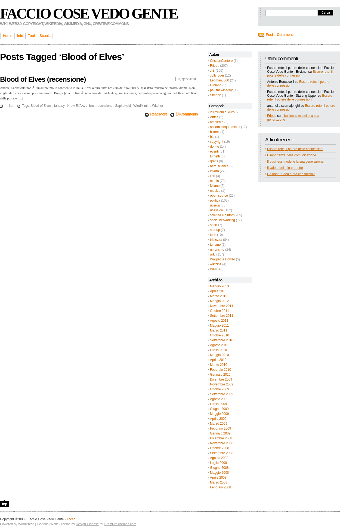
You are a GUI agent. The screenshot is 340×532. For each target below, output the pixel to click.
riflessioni (217, 210)
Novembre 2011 (221, 306)
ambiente (216, 122)
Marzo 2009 (218, 423)
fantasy (59, 106)
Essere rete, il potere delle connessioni (300, 73)
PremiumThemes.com (120, 524)
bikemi (215, 132)
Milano (215, 186)
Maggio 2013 (219, 286)
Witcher (157, 106)
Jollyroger (217, 75)
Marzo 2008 (218, 482)
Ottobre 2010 (219, 335)
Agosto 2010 (219, 345)
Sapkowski (123, 106)
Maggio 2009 (219, 414)
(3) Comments (187, 114)
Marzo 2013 (218, 296)
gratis (214, 161)
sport (213, 225)
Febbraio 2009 (220, 428)
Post (269, 34)
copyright (216, 142)
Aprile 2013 (218, 291)
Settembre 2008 (221, 453)
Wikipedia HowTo (222, 259)
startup (215, 230)
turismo (215, 245)
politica (215, 200)
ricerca (215, 205)
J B (212, 70)
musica (215, 191)
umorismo (217, 249)
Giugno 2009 (219, 409)
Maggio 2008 (219, 473)
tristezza (216, 240)
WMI (213, 269)
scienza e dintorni (222, 215)
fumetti (215, 156)
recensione (105, 106)
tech (213, 235)
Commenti (285, 34)
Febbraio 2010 (220, 370)
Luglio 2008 (218, 463)
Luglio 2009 (218, 404)
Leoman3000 (219, 80)
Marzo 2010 (218, 365)
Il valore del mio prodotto (285, 168)
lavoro (214, 171)
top (4, 504)
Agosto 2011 (219, 321)
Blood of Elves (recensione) (43, 79)
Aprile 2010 (218, 360)
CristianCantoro (221, 61)
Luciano (215, 85)
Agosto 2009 (219, 399)
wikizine (215, 264)
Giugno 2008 (219, 468)
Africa (214, 117)
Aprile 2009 (218, 419)
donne (214, 146)
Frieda (214, 66)
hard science (219, 166)
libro (91, 106)
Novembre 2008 (221, 443)
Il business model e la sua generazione (295, 161)
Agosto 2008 (219, 458)
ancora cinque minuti (225, 127)
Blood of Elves (41, 106)
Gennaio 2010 (220, 374)
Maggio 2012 (219, 301)
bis (212, 137)
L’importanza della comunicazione (291, 155)
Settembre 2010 (221, 340)
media (214, 181)
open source (219, 195)
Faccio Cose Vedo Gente (89, 13)
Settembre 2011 (221, 316)
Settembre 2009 (221, 394)
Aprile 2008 (218, 477)
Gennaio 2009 (220, 433)
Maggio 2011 (219, 325)
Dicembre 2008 (221, 438)
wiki (212, 254)
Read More (159, 114)
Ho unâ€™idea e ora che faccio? (291, 174)
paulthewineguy (221, 90)
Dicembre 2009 (221, 379)
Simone (215, 95)
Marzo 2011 (218, 330)
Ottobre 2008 (219, 448)
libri (212, 176)
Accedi (71, 519)
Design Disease (87, 524)
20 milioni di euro (222, 112)
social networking (222, 220)
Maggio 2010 (219, 355)
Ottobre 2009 (219, 389)
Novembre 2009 (221, 384)
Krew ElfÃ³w (76, 106)
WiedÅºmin (141, 106)
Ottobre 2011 (219, 311)
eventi (214, 151)
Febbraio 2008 (220, 487)
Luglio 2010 (218, 350)
